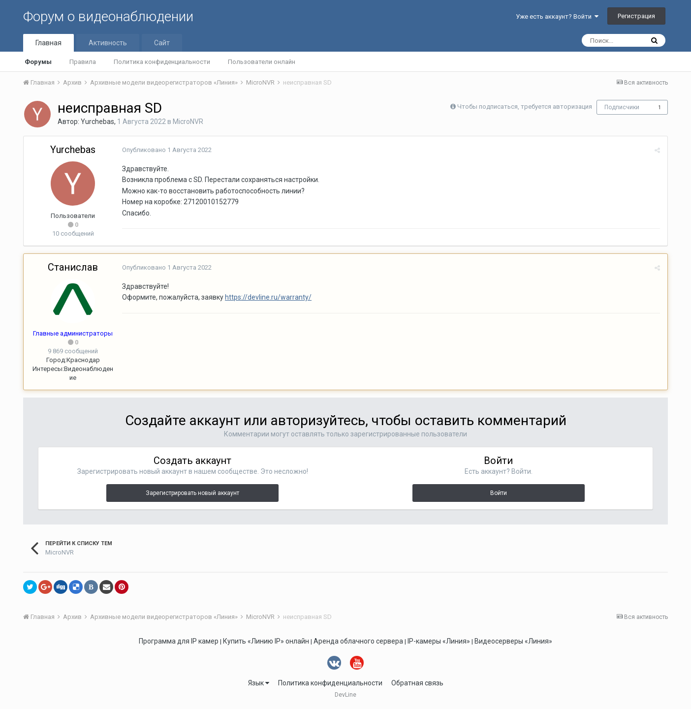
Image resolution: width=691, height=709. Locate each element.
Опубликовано (167, 150)
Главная (48, 43)
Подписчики (621, 107)
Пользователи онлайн (261, 61)
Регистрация (636, 16)
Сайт (162, 43)
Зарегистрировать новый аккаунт (192, 493)
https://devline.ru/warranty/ (268, 297)
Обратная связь (417, 683)
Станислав (73, 267)
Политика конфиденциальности (162, 61)
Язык (258, 683)
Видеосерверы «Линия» (513, 641)
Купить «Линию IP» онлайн (266, 641)
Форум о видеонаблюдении (108, 16)
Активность (108, 43)
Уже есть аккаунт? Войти (557, 16)
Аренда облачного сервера (358, 641)
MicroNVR (188, 121)
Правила (82, 61)
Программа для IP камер (179, 641)
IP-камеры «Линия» (439, 641)
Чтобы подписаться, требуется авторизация (524, 106)
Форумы (38, 61)
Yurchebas (97, 121)
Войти (498, 493)
